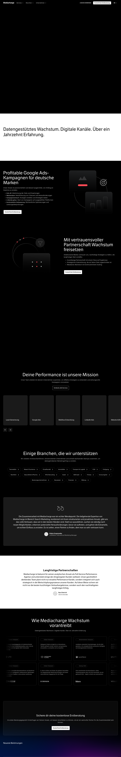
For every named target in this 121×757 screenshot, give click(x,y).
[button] (19, 3)
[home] (8, 3)
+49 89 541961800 (85, 3)
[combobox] (115, 3)
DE (114, 3)
